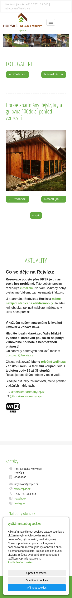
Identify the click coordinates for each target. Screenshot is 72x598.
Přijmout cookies (37, 587)
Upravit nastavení (36, 573)
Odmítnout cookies (37, 580)
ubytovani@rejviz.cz (19, 355)
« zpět (36, 215)
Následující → (53, 74)
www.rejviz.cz (22, 488)
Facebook (20, 498)
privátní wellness (53, 361)
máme (56, 298)
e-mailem (26, 288)
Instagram (20, 503)
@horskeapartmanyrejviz (28, 392)
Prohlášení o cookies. (20, 562)
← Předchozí (17, 74)
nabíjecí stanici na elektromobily (29, 303)
